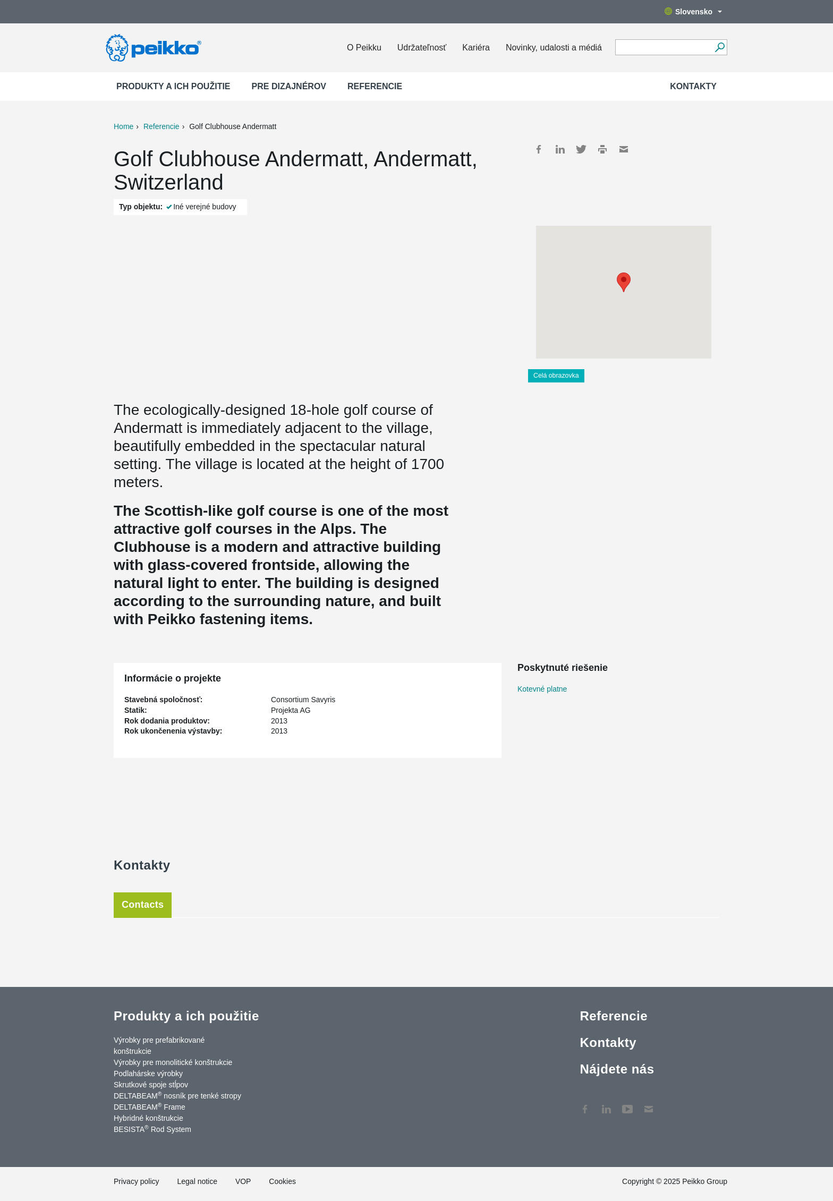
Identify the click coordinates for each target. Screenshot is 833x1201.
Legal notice (197, 1181)
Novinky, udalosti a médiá (554, 47)
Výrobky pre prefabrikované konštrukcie (159, 1045)
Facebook (538, 149)
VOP (243, 1181)
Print (602, 149)
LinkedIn (560, 149)
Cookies (282, 1181)
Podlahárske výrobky (148, 1073)
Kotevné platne (542, 689)
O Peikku (364, 47)
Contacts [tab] (143, 904)
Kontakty (693, 86)
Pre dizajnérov (289, 86)
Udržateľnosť (421, 47)
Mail (623, 149)
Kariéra (476, 47)
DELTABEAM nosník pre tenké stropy (177, 1095)
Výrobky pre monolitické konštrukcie (173, 1062)
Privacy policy (136, 1181)
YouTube (627, 1103)
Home (123, 126)
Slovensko (693, 11)
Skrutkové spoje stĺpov (151, 1084)
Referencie (374, 86)
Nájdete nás (617, 1069)
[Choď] (719, 47)
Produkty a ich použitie (173, 86)
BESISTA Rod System (152, 1129)
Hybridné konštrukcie (148, 1118)
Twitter (581, 149)
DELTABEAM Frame (149, 1106)
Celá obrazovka (556, 375)
